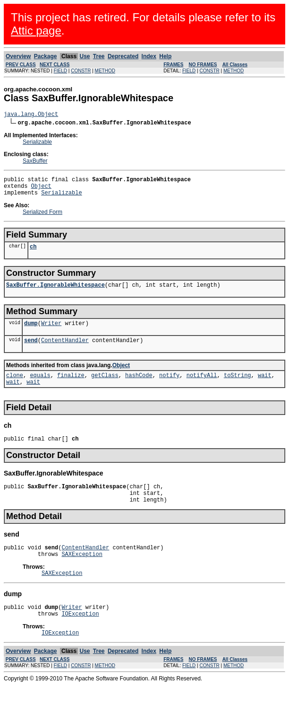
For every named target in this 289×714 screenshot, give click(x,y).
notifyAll (202, 388)
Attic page (36, 30)
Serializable (37, 143)
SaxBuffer (35, 162)
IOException (80, 640)
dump (31, 333)
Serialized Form (42, 217)
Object (41, 190)
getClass (105, 388)
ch (33, 253)
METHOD (105, 70)
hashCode (139, 388)
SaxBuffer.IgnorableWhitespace (55, 293)
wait (265, 388)
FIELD (60, 70)
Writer (51, 333)
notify (169, 388)
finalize (71, 388)
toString (237, 388)
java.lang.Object (31, 115)
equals (40, 388)
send (31, 351)
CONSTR (81, 70)
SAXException (81, 577)
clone (14, 388)
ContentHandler (65, 351)
